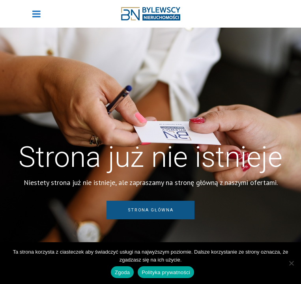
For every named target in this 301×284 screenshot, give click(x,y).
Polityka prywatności (166, 272)
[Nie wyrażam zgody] (291, 263)
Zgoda (122, 272)
